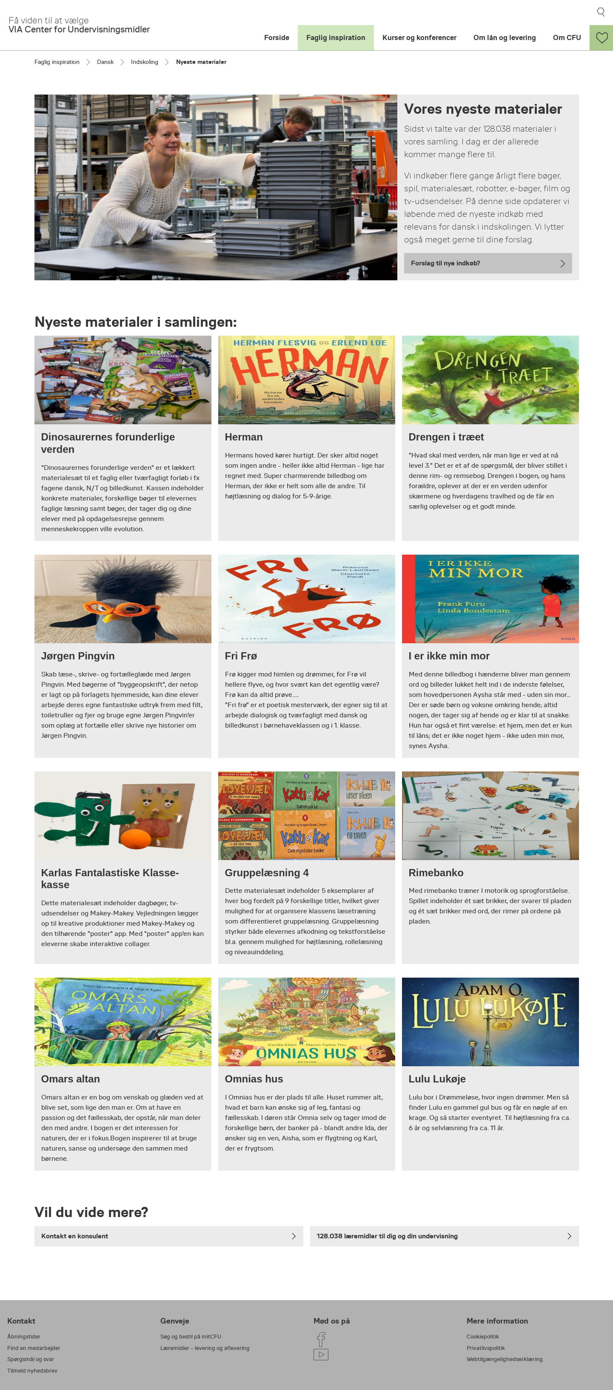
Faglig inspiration (335, 38)
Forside (276, 38)
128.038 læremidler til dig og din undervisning (444, 1236)
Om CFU (567, 38)
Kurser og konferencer (419, 38)
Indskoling (144, 61)
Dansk (105, 61)
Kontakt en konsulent (169, 1236)
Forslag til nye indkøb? (445, 263)
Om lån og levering (504, 38)
